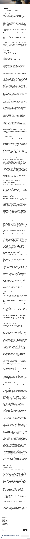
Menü (15, 5)
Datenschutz (2, 537)
